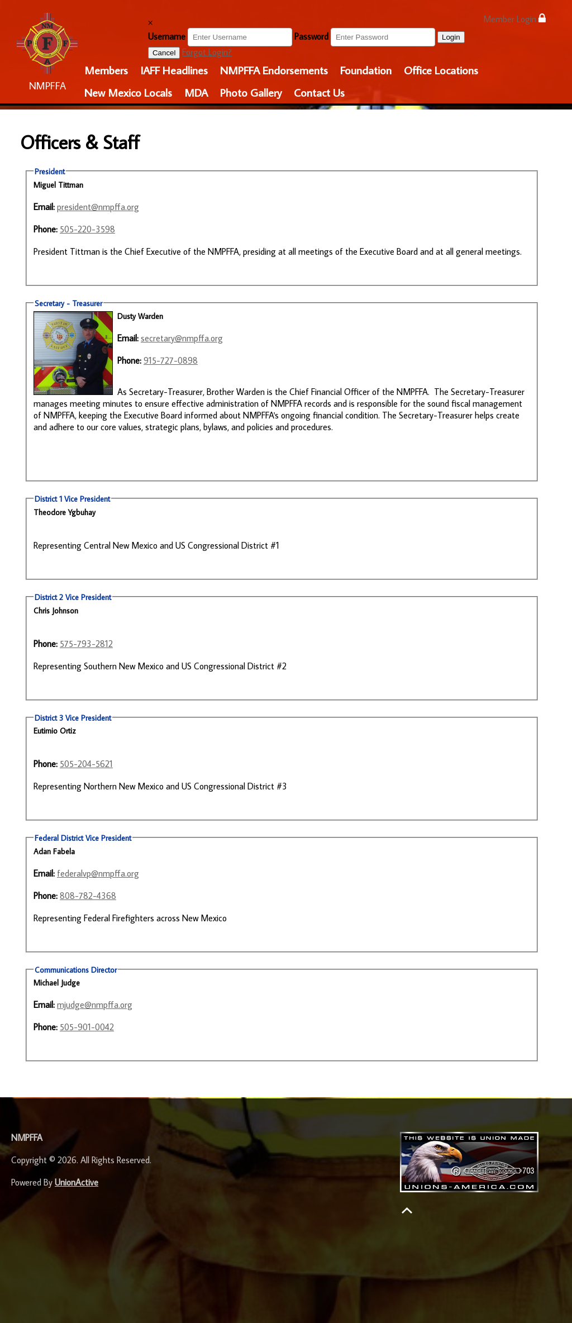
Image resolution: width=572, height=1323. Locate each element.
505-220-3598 (87, 229)
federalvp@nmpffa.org (98, 873)
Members (106, 70)
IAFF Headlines (174, 70)
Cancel (164, 53)
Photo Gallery (251, 92)
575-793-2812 (86, 643)
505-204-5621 (86, 763)
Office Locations (441, 70)
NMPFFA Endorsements (274, 70)
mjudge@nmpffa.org (94, 1004)
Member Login (514, 19)
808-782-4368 (88, 895)
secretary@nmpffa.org (182, 338)
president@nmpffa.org (98, 206)
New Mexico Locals (128, 92)
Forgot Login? (207, 52)
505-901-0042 (87, 1026)
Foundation (366, 70)
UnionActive (76, 1182)
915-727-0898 (171, 360)
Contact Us (319, 92)
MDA (196, 92)
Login (451, 37)
